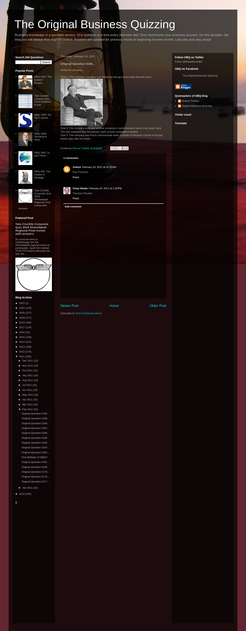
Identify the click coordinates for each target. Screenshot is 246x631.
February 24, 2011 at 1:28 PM (105, 188)
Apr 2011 (27, 399)
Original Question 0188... (35, 423)
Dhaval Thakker (190, 100)
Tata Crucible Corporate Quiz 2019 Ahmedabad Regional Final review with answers (34, 199)
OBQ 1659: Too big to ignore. (42, 116)
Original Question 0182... (35, 452)
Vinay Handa (80, 188)
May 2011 (28, 394)
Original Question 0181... (35, 462)
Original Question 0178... (35, 476)
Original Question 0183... (35, 447)
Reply (76, 177)
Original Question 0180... (35, 467)
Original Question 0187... (35, 428)
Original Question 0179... (35, 471)
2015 (22, 337)
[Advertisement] (33, 562)
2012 (22, 351)
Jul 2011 (27, 385)
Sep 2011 (28, 375)
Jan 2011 (27, 487)
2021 (22, 307)
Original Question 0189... (35, 418)
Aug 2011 (28, 380)
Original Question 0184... (35, 442)
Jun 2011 (27, 390)
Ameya (77, 167)
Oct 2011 (27, 370)
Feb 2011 (28, 409)
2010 (22, 493)
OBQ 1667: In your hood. (42, 154)
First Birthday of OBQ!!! (34, 457)
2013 (22, 346)
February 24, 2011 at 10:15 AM (99, 167)
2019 (22, 317)
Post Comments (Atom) (89, 313)
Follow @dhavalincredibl (188, 61)
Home (114, 306)
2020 (22, 312)
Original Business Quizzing (197, 105)
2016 (22, 332)
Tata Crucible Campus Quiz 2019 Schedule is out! (42, 100)
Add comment (73, 206)
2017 (22, 327)
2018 (22, 322)
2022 (22, 303)
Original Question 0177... (35, 481)
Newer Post (70, 306)
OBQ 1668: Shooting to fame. (40, 136)
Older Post (158, 306)
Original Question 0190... (35, 413)
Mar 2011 (28, 404)
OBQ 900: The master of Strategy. (42, 174)
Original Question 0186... (35, 432)
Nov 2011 (28, 365)
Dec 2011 (28, 360)
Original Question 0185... (35, 437)
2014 (22, 341)
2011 (22, 356)
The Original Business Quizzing (94, 24)
